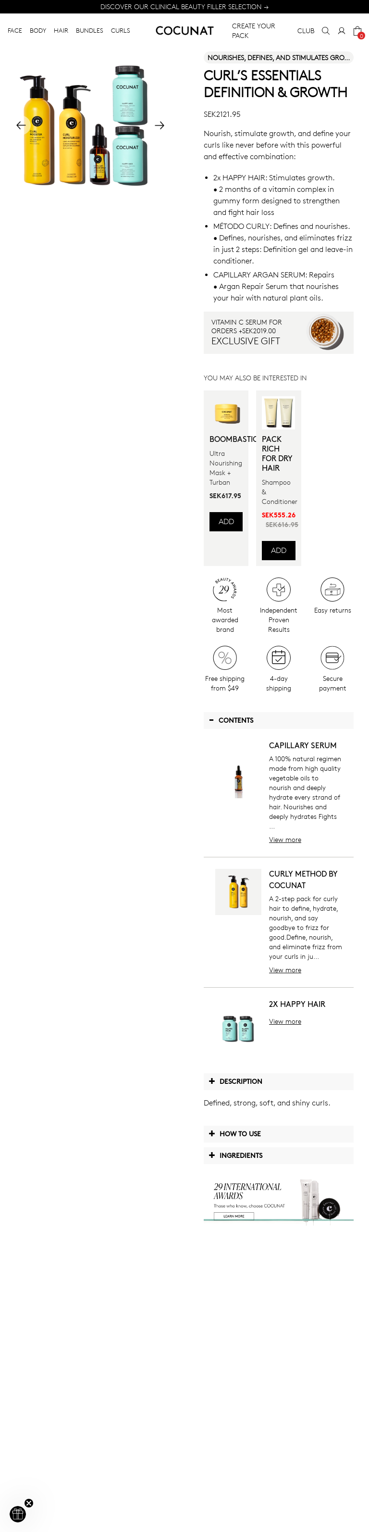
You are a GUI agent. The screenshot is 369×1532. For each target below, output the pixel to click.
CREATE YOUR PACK (253, 30)
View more (285, 839)
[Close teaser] (29, 1503)
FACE (15, 30)
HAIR (61, 30)
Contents (231, 720)
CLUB (305, 30)
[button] (18, 1514)
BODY (38, 30)
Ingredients (235, 1155)
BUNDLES (89, 30)
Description (235, 1081)
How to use (235, 1133)
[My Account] (341, 30)
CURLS (120, 30)
